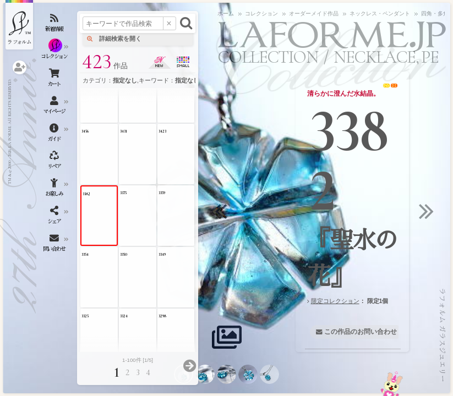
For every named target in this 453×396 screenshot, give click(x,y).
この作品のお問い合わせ (360, 331)
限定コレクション (335, 301)
